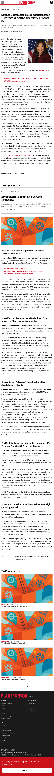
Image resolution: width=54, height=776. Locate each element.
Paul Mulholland (15, 31)
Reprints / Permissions (8, 733)
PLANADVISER (10, 752)
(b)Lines (30, 706)
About (3, 725)
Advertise (4, 738)
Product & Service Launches (14, 606)
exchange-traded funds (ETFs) (24, 556)
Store (3, 740)
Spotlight (31, 708)
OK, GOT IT (27, 770)
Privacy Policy (5, 735)
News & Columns (6, 703)
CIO (2, 752)
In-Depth (4, 706)
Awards (3, 711)
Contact (3, 728)
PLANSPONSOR (21, 752)
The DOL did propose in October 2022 (16, 155)
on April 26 (43, 70)
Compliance (5, 10)
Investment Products (40, 556)
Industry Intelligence (7, 716)
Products (5, 192)
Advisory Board (6, 730)
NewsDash (31, 703)
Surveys (3, 708)
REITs (23, 559)
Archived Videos (6, 718)
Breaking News (33, 711)
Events (3, 713)
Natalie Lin (13, 210)
